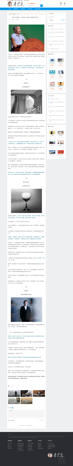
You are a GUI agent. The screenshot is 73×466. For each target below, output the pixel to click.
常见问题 (9, 448)
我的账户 (39, 446)
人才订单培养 (50, 443)
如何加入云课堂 (31, 443)
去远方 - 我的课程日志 (53, 154)
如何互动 (9, 446)
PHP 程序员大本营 (61, 154)
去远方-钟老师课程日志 (12, 436)
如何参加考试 (30, 450)
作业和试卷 (20, 448)
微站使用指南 (40, 448)
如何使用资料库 (21, 450)
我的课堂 (16, 8)
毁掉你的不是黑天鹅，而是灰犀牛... (57, 29)
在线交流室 (37, 8)
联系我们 (49, 448)
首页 (10, 8)
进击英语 (60, 135)
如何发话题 (30, 446)
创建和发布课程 (21, 445)
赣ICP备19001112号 (61, 459)
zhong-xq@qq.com (62, 461)
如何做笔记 (30, 448)
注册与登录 (10, 443)
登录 (9, 420)
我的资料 (39, 443)
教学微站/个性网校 (51, 446)
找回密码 (39, 445)
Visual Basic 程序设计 (53, 145)
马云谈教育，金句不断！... (55, 48)
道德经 (52, 135)
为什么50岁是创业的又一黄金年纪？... (57, 41)
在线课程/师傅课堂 (51, 445)
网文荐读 (30, 8)
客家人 (60, 145)
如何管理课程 (20, 446)
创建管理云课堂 (21, 443)
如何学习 (9, 445)
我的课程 (23, 8)
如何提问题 (30, 445)
